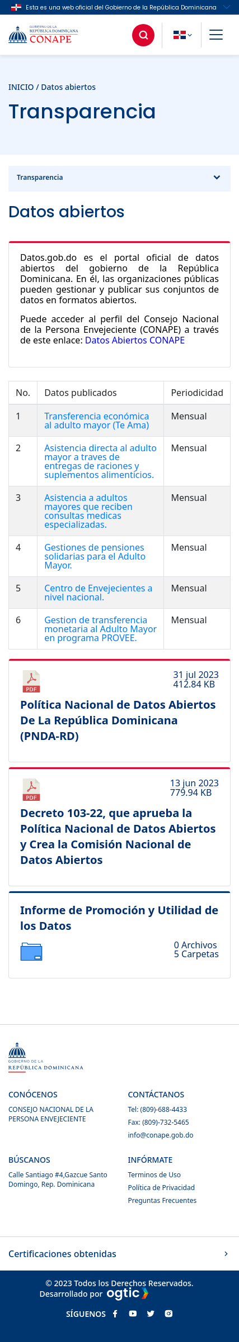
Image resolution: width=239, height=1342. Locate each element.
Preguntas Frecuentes (162, 1200)
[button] (216, 36)
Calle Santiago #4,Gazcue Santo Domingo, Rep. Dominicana (57, 1179)
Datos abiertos (68, 87)
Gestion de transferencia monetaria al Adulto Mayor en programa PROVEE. (100, 629)
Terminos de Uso (154, 1174)
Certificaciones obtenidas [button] (119, 1254)
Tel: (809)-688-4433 (158, 1109)
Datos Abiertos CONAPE (135, 340)
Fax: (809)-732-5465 (158, 1122)
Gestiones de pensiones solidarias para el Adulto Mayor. (95, 556)
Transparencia (119, 178)
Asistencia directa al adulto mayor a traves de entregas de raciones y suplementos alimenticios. (100, 461)
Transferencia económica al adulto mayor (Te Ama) (96, 420)
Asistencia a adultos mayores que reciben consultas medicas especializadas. (88, 511)
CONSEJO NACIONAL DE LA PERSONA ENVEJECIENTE (50, 1114)
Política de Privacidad (161, 1187)
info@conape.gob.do (161, 1135)
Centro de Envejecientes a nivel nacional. (98, 592)
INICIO (21, 87)
